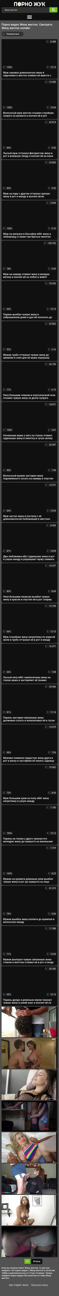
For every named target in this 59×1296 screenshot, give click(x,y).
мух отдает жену (18, 1284)
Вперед (36, 1261)
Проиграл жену (39, 1285)
